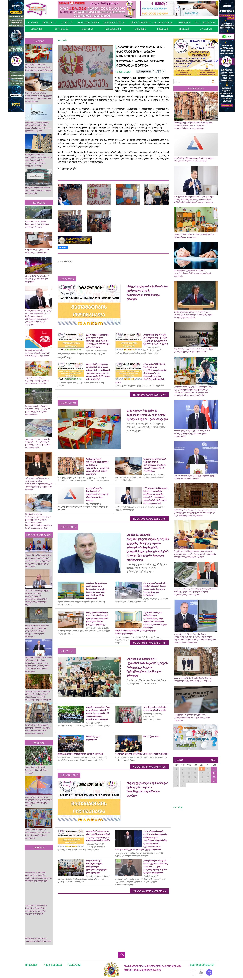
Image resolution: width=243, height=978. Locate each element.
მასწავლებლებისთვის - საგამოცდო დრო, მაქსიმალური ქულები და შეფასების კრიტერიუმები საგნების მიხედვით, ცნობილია (38, 160)
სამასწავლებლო (88, 22)
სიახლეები (49, 22)
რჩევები (162, 28)
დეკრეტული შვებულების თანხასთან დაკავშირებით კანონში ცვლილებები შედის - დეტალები (193, 273)
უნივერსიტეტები (114, 22)
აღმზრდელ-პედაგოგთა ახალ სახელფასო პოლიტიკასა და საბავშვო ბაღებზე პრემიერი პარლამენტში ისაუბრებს (193, 315)
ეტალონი (36, 28)
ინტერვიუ (87, 28)
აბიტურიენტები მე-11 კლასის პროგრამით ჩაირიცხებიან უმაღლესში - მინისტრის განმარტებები (192, 433)
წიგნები (184, 28)
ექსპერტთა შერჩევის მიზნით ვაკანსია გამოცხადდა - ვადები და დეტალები (38, 190)
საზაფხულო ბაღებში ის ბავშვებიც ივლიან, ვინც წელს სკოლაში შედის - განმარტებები (38, 67)
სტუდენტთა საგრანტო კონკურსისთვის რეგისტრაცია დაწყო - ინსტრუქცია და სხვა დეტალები (192, 717)
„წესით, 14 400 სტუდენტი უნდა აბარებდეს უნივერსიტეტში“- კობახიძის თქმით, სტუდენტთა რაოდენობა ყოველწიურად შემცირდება (38, 560)
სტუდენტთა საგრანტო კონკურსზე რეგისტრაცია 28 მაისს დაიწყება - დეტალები (37, 353)
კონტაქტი (31, 964)
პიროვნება (61, 28)
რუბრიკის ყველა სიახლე (149, 394)
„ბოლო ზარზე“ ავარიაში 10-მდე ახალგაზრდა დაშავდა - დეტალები (37, 279)
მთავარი (32, 22)
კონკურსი (206, 28)
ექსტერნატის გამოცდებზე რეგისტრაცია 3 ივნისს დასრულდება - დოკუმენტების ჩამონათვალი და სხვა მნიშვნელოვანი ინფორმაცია (195, 513)
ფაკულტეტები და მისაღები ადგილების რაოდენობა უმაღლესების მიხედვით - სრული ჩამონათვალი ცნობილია (37, 631)
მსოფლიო (184, 22)
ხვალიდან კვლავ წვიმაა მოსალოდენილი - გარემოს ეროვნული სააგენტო (37, 224)
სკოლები (66, 22)
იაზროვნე (140, 28)
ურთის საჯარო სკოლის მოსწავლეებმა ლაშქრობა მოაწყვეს (36, 770)
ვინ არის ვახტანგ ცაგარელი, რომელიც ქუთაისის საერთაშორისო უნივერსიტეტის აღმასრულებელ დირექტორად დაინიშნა (38, 483)
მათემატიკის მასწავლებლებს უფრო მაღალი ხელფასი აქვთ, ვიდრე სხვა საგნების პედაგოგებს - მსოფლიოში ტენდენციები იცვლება (195, 554)
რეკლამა (74, 964)
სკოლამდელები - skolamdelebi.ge (151, 22)
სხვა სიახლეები (205, 22)
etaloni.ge (178, 807)
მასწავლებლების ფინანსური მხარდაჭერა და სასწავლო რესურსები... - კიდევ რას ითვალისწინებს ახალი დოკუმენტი (193, 125)
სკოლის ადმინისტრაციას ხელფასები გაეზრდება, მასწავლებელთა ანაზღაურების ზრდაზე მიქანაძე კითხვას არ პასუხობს (195, 592)
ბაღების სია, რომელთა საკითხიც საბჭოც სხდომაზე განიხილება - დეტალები (37, 380)
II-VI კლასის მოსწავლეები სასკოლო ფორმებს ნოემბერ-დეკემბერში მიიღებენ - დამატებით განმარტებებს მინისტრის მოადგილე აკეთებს (194, 199)
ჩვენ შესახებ (53, 964)
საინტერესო (113, 28)
